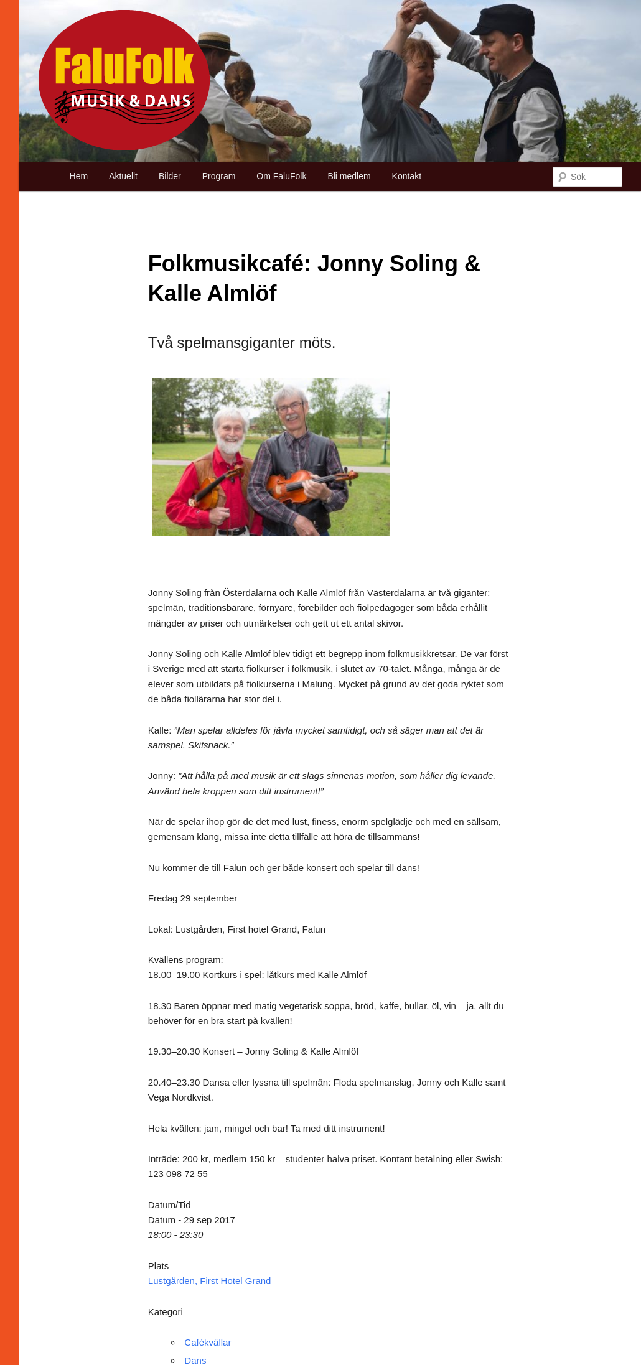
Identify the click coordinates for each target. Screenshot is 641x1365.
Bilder (170, 176)
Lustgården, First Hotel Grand (209, 1280)
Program (219, 176)
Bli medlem (348, 176)
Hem (79, 176)
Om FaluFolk (281, 176)
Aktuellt (123, 176)
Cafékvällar (207, 1342)
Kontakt (406, 176)
